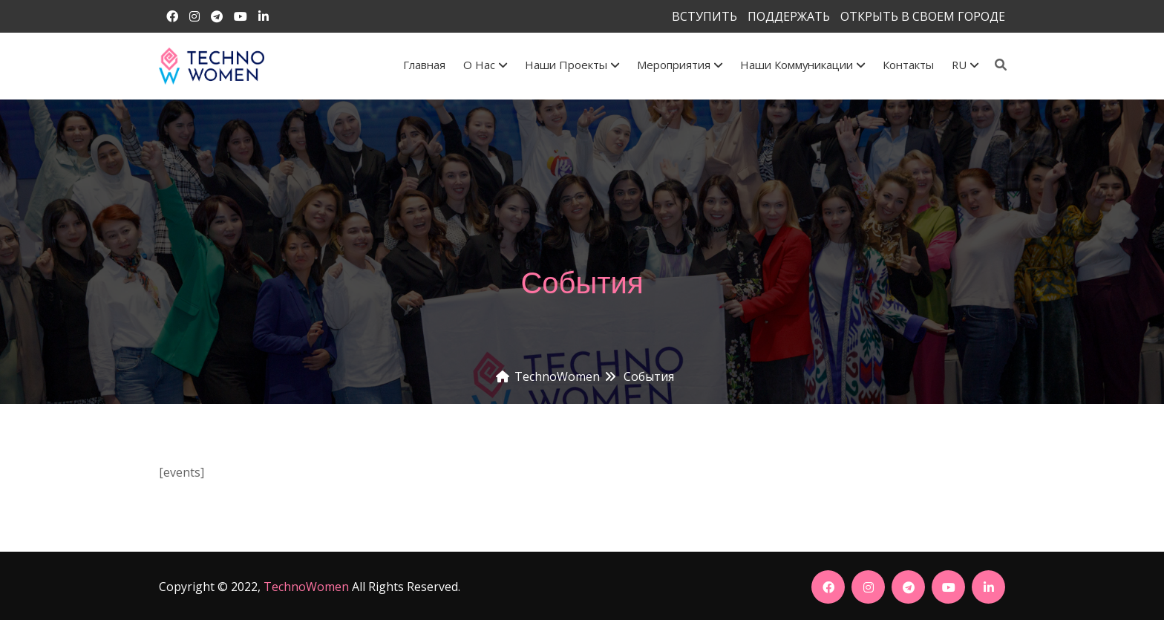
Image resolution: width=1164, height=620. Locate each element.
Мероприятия (679, 64)
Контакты (908, 64)
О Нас (485, 64)
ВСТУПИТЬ (704, 16)
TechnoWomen (306, 586)
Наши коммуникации (802, 64)
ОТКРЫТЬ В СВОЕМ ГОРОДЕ (922, 16)
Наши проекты (572, 64)
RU (965, 64)
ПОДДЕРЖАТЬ (789, 16)
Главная (424, 64)
